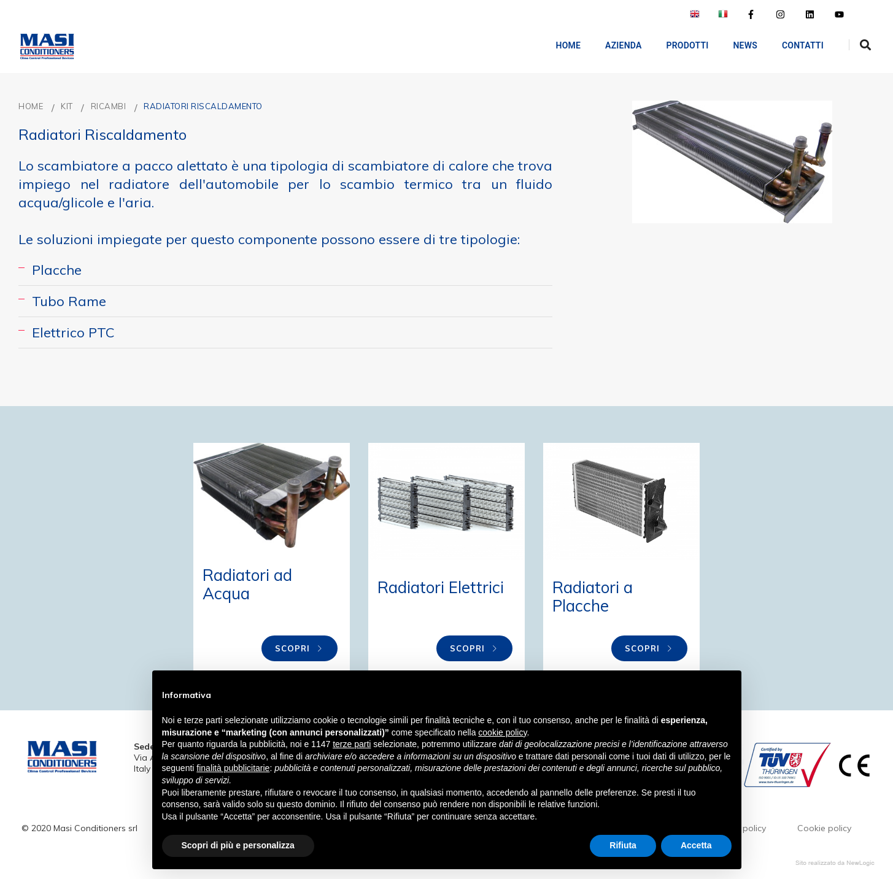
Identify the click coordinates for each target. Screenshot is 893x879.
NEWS (737, 45)
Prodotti (679, 45)
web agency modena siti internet (835, 863)
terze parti (352, 744)
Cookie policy (824, 828)
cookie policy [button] (502, 732)
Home (560, 45)
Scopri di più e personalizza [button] (238, 845)
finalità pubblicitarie (232, 768)
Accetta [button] (696, 845)
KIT (67, 106)
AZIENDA (615, 45)
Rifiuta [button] (622, 845)
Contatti (794, 45)
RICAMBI (108, 106)
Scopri (299, 648)
